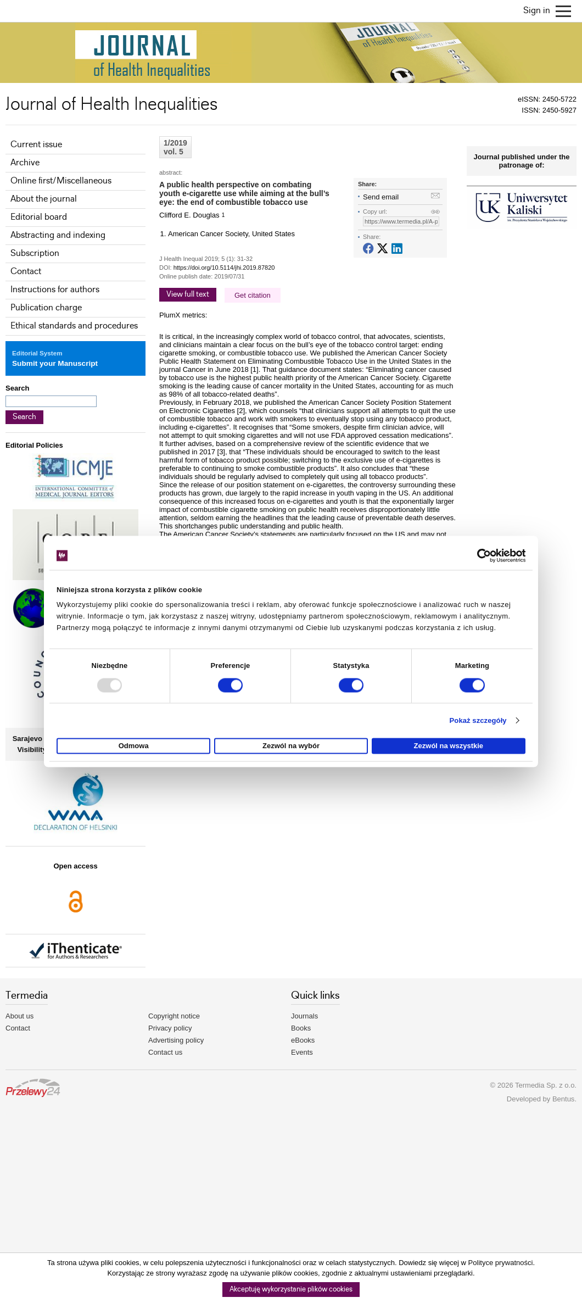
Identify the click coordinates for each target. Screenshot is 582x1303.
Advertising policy (176, 1040)
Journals (304, 1016)
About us (19, 1016)
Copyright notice (174, 1016)
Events (302, 1052)
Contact (25, 271)
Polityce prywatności (500, 1263)
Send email (381, 197)
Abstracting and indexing (57, 235)
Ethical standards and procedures (74, 326)
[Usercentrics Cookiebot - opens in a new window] (477, 555)
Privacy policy (170, 1028)
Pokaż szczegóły (478, 720)
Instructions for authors (54, 289)
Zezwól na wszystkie (448, 746)
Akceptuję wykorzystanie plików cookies (291, 1289)
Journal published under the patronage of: (522, 161)
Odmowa (134, 746)
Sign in (536, 10)
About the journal (43, 199)
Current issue (36, 144)
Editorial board (38, 217)
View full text (187, 294)
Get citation (252, 295)
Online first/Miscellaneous (60, 181)
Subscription (34, 253)
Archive (25, 163)
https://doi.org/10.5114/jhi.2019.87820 (224, 267)
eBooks (303, 1040)
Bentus (563, 1099)
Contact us (165, 1052)
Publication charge (46, 308)
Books (301, 1028)
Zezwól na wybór (291, 746)
